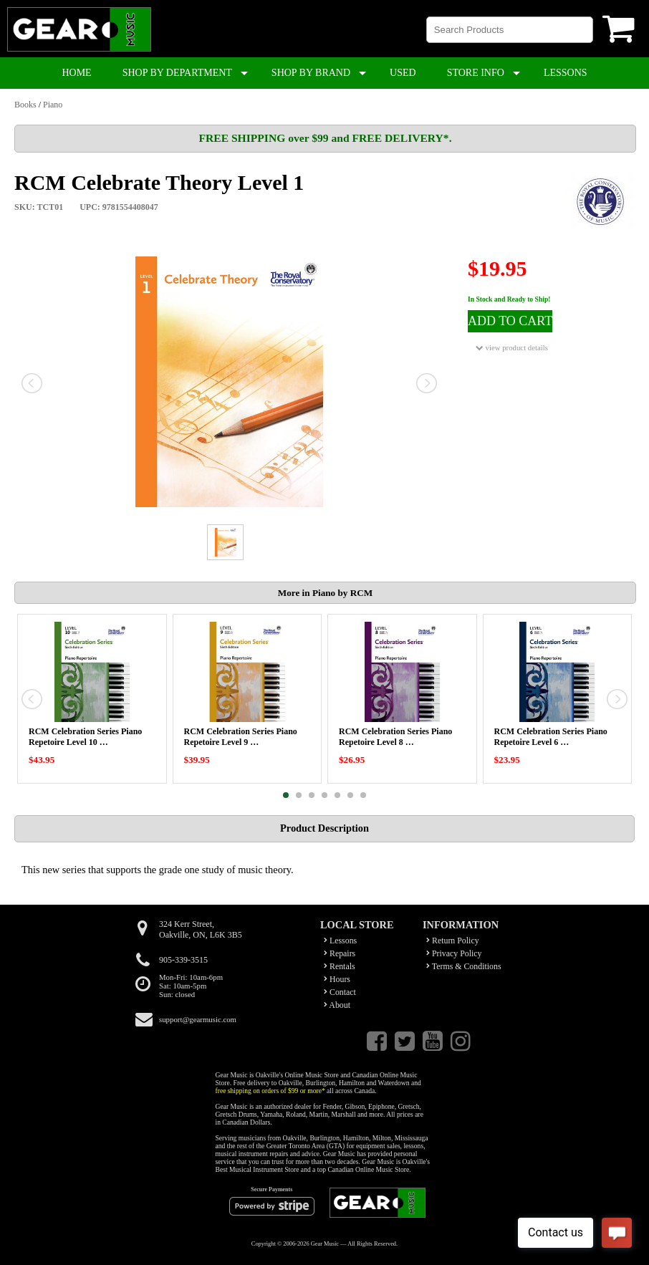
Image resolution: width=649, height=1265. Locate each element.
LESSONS (565, 72)
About (337, 1005)
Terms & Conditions (463, 966)
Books (25, 105)
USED (403, 72)
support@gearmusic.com (197, 1019)
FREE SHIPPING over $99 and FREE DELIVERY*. (324, 138)
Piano (52, 105)
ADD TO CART (510, 321)
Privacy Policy (454, 953)
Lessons (340, 940)
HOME (76, 72)
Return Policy (452, 940)
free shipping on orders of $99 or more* (270, 1091)
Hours (337, 979)
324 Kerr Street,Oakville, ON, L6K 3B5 (200, 929)
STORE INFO (475, 72)
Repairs (339, 953)
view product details (512, 347)
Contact (340, 992)
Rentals (339, 966)
